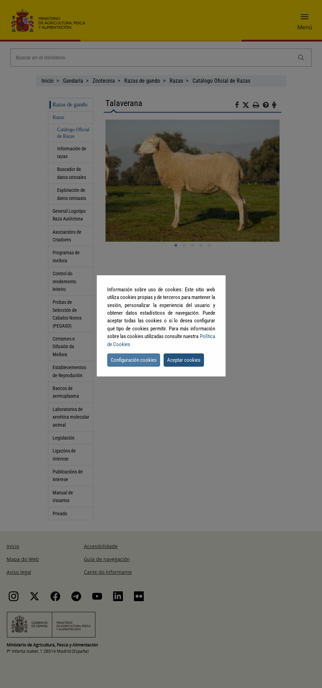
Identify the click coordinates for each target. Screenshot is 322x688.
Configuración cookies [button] (134, 360)
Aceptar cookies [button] (184, 360)
